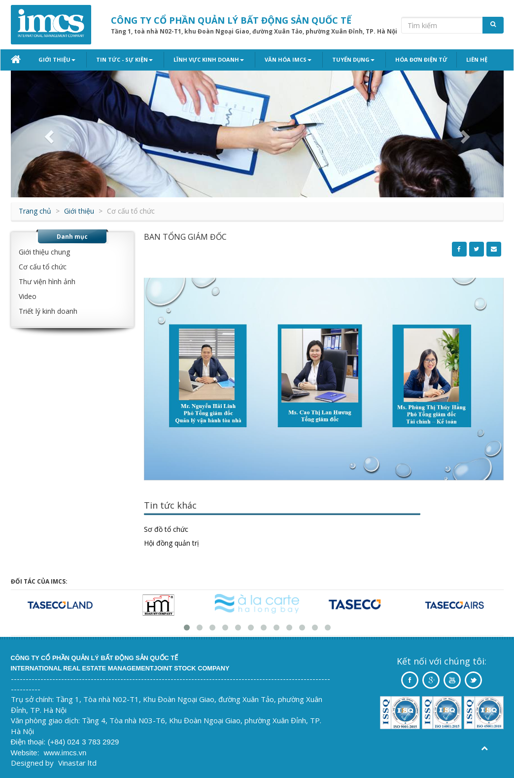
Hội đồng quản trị (171, 543)
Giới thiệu (56, 59)
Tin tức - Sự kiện (122, 59)
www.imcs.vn (65, 752)
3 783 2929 (100, 742)
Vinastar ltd (77, 763)
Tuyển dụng (345, 59)
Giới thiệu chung (44, 252)
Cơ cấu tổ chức (43, 266)
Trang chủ (35, 211)
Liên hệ (467, 59)
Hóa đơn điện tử (411, 59)
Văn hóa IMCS (282, 59)
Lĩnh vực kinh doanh (205, 59)
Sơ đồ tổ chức (166, 529)
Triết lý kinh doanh (48, 311)
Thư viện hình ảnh (47, 281)
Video (27, 296)
